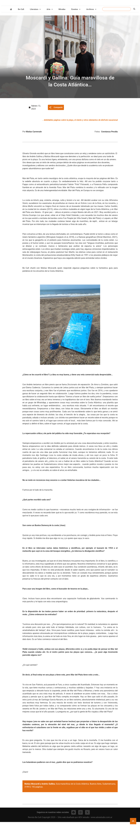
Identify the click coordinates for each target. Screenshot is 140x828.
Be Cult (21, 15)
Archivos (91, 15)
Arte (50, 15)
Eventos (75, 15)
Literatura (35, 15)
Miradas (62, 15)
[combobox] (116, 14)
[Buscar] (134, 14)
